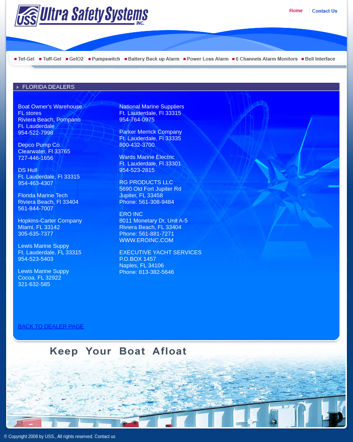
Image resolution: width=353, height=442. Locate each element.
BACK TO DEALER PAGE (51, 326)
